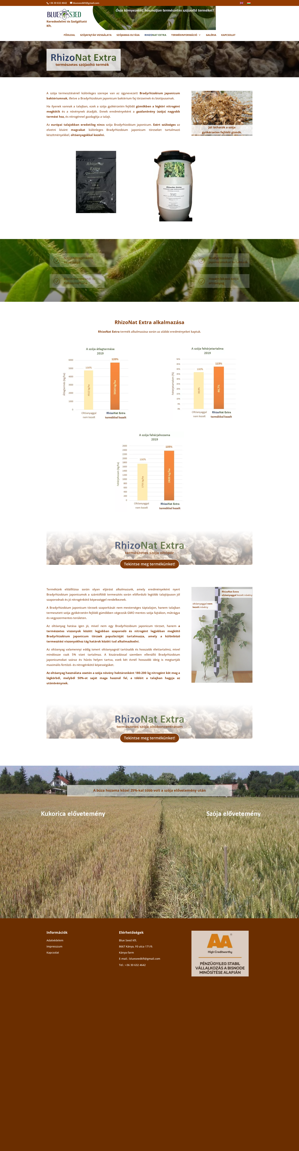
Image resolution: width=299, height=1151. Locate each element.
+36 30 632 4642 (135, 1115)
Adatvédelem (55, 1090)
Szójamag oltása (128, 35)
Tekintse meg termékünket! (149, 659)
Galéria (211, 35)
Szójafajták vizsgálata (96, 35)
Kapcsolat (228, 35)
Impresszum (54, 1097)
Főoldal (69, 35)
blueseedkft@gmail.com (144, 1109)
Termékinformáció (184, 35)
